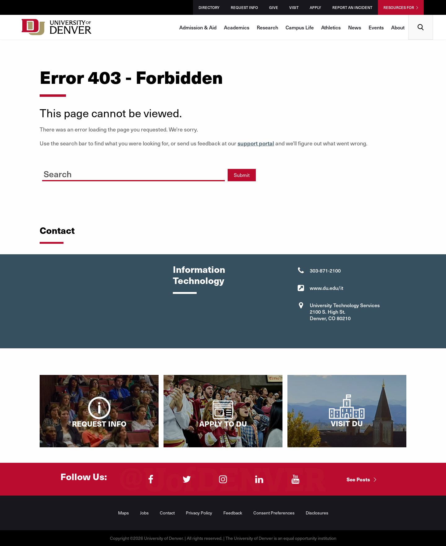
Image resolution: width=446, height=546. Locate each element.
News (354, 27)
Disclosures (317, 513)
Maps (123, 513)
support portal (256, 143)
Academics (236, 27)
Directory (209, 7)
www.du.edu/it (326, 287)
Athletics (331, 27)
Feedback (232, 513)
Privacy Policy (199, 513)
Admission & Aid (197, 27)
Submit (242, 175)
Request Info (244, 7)
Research (267, 27)
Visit (294, 7)
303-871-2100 (325, 270)
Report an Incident (352, 7)
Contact (167, 513)
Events (376, 27)
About (397, 27)
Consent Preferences (274, 513)
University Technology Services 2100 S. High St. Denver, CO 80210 (345, 311)
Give (273, 7)
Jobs (144, 513)
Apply (315, 7)
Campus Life (300, 27)
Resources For (398, 7)
